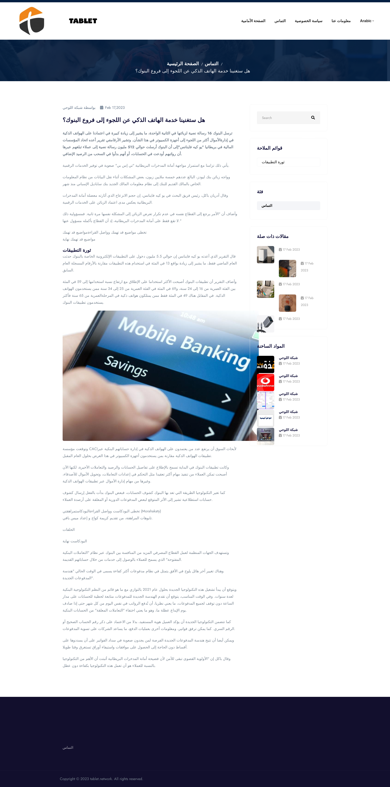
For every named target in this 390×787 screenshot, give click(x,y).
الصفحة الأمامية (253, 21)
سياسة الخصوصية (308, 21)
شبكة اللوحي (288, 358)
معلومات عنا (341, 21)
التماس (280, 21)
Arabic (366, 21)
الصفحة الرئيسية (183, 63)
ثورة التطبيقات (273, 162)
